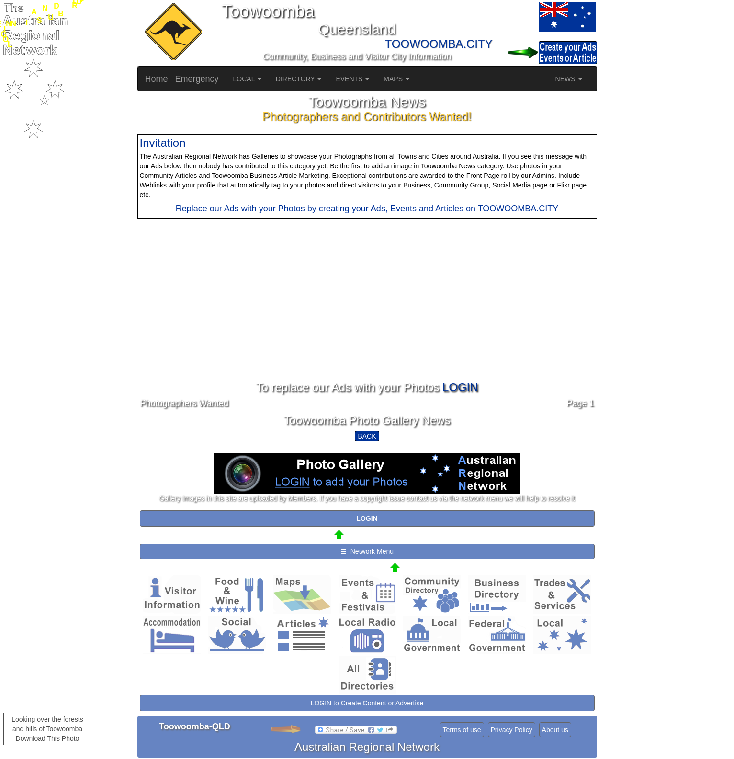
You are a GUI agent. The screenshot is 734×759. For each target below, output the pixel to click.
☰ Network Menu (367, 551)
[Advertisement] (367, 314)
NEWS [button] (568, 79)
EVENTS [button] (352, 79)
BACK (367, 436)
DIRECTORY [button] (299, 79)
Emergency (197, 79)
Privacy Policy (511, 730)
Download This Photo (47, 738)
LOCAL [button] (247, 79)
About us (555, 730)
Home (156, 79)
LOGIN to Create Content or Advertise (367, 703)
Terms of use (462, 730)
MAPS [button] (396, 79)
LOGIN (460, 387)
